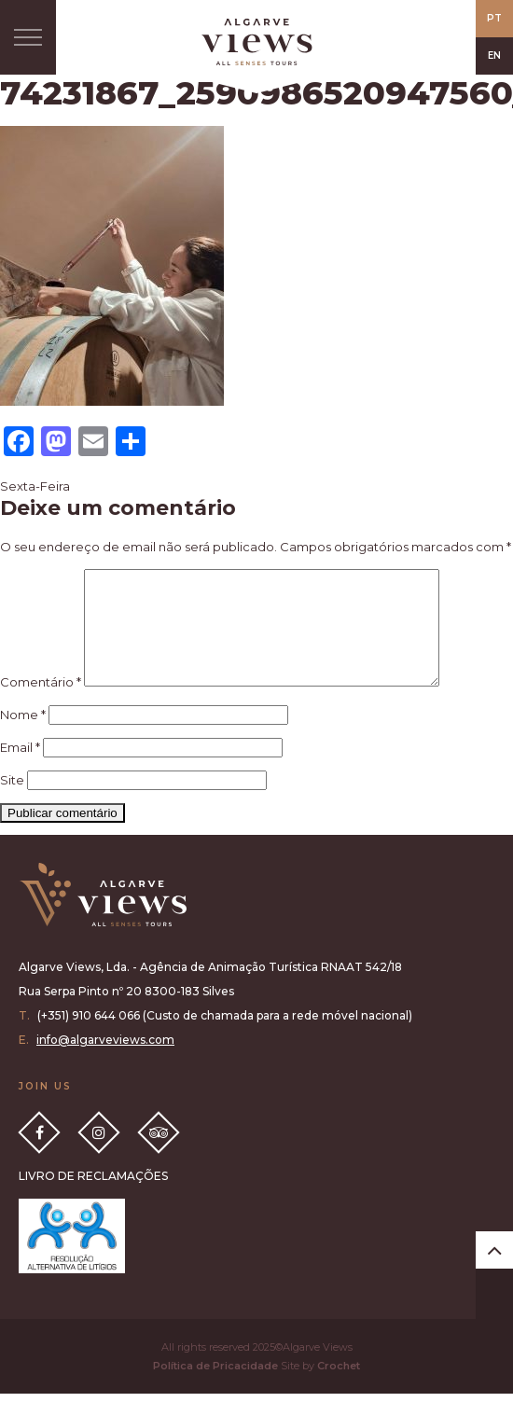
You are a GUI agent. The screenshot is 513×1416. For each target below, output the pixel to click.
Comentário (40, 704)
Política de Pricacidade (215, 1388)
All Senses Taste (256, 42)
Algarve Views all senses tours (103, 917)
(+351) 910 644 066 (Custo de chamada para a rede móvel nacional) (224, 1038)
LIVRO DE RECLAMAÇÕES (93, 1198)
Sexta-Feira (35, 486)
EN (494, 55)
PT (494, 18)
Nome (23, 736)
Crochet (338, 1388)
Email (20, 769)
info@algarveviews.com (105, 1062)
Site (12, 802)
